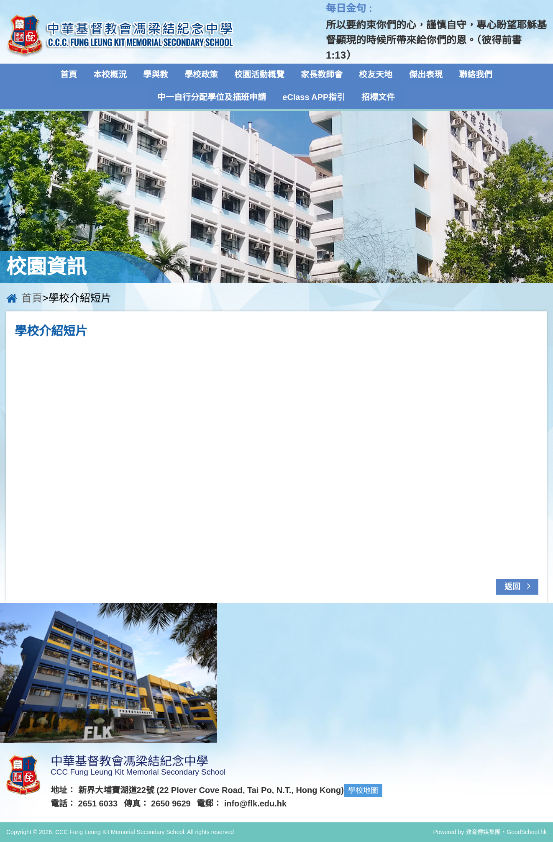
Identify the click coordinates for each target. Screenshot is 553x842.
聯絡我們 (474, 75)
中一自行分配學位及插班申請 (212, 97)
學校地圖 (363, 790)
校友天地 (375, 75)
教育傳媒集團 (483, 832)
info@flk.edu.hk (255, 803)
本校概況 (111, 75)
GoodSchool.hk (527, 832)
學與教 (156, 75)
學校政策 (202, 75)
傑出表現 (424, 75)
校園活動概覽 (260, 75)
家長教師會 (322, 75)
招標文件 (378, 97)
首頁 (70, 75)
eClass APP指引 (314, 97)
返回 (519, 586)
